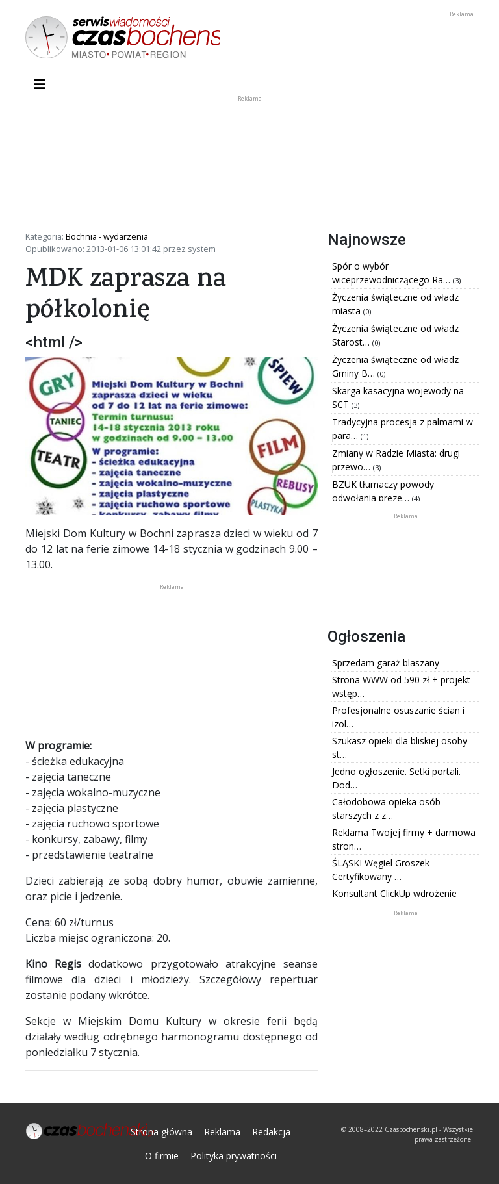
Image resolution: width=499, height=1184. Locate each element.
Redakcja (271, 1132)
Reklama (222, 1132)
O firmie (162, 1156)
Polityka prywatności (233, 1156)
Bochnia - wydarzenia (107, 236)
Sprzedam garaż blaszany (385, 663)
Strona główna (161, 1132)
